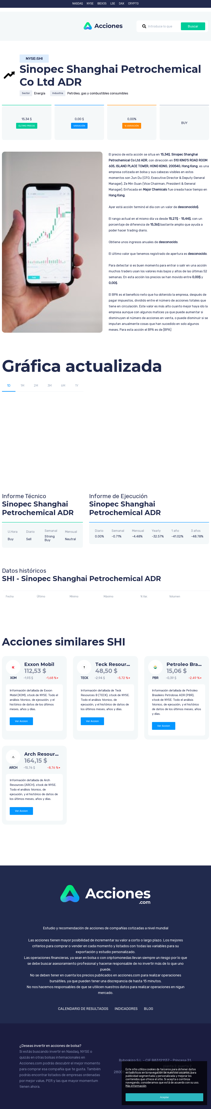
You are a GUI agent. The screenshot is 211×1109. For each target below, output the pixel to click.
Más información (136, 1086)
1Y (76, 385)
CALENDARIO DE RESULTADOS (83, 1009)
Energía (39, 93)
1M (22, 385)
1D (8, 385)
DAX (121, 3)
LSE (112, 3)
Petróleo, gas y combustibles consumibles (97, 93)
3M (50, 385)
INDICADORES (126, 1009)
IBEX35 (102, 3)
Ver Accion (21, 721)
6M (63, 385)
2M (36, 385)
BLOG (148, 1009)
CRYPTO (133, 3)
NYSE (90, 3)
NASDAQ (77, 3)
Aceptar (164, 1097)
